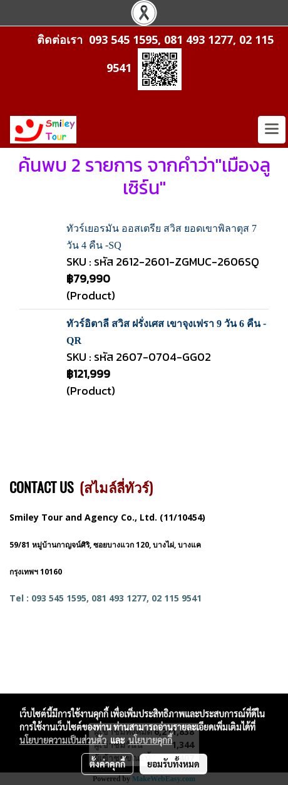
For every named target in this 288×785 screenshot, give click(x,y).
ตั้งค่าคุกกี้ (107, 763)
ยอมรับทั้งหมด (173, 763)
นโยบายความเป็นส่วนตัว (62, 740)
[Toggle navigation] (271, 129)
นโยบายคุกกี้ (150, 740)
